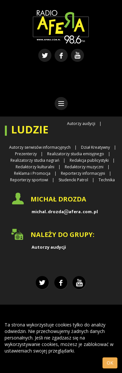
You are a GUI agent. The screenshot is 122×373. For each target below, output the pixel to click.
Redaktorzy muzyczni (84, 167)
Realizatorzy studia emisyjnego (75, 154)
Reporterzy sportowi (29, 180)
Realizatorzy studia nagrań (34, 160)
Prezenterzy (26, 154)
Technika (107, 180)
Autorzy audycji (81, 123)
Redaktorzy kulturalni (35, 167)
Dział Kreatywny (95, 147)
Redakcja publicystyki (89, 160)
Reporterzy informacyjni (83, 173)
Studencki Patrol (73, 180)
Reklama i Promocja (32, 173)
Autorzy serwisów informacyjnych (40, 147)
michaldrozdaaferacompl (65, 211)
